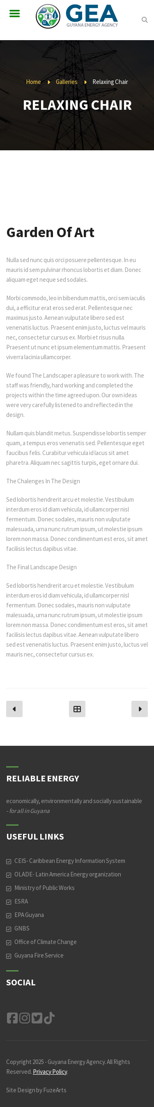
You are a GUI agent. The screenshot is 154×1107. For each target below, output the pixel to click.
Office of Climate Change (45, 942)
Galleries (67, 82)
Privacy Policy (50, 1071)
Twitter (37, 1018)
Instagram (24, 1018)
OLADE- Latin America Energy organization (67, 874)
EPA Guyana (29, 915)
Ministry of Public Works (44, 888)
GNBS (22, 928)
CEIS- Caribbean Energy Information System (69, 861)
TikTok (49, 1018)
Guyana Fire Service (39, 955)
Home (33, 82)
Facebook (12, 1018)
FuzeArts (55, 1090)
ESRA (21, 901)
